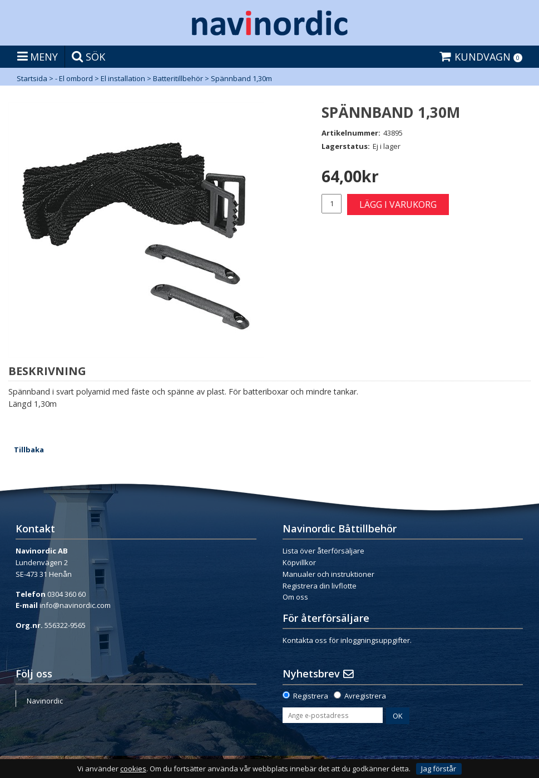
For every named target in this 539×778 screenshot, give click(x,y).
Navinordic (45, 701)
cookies (133, 769)
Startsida (32, 78)
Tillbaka (29, 450)
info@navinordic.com (75, 605)
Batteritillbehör (178, 78)
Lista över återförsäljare (323, 551)
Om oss (295, 597)
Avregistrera (365, 696)
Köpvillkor (299, 562)
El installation (123, 78)
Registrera (310, 696)
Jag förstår (438, 769)
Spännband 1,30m (241, 78)
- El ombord (74, 78)
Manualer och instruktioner (328, 574)
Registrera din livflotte (320, 586)
